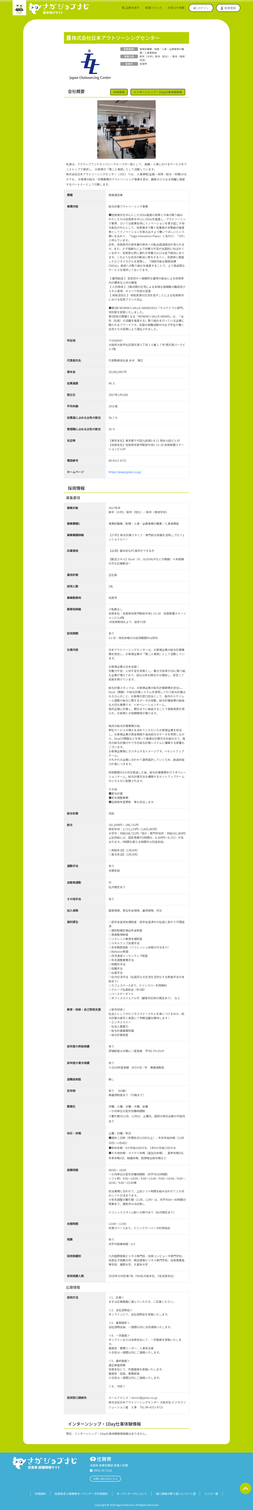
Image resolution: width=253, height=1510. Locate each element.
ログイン (201, 8)
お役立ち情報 (176, 7)
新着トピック (153, 7)
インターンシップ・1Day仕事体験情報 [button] (158, 92)
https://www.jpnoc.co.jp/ (125, 472)
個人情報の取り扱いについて (176, 1493)
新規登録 (228, 8)
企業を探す (131, 7)
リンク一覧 (211, 1493)
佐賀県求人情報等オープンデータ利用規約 (81, 1493)
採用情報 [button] (119, 92)
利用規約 (40, 1493)
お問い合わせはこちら (105, 1478)
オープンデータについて (131, 1493)
